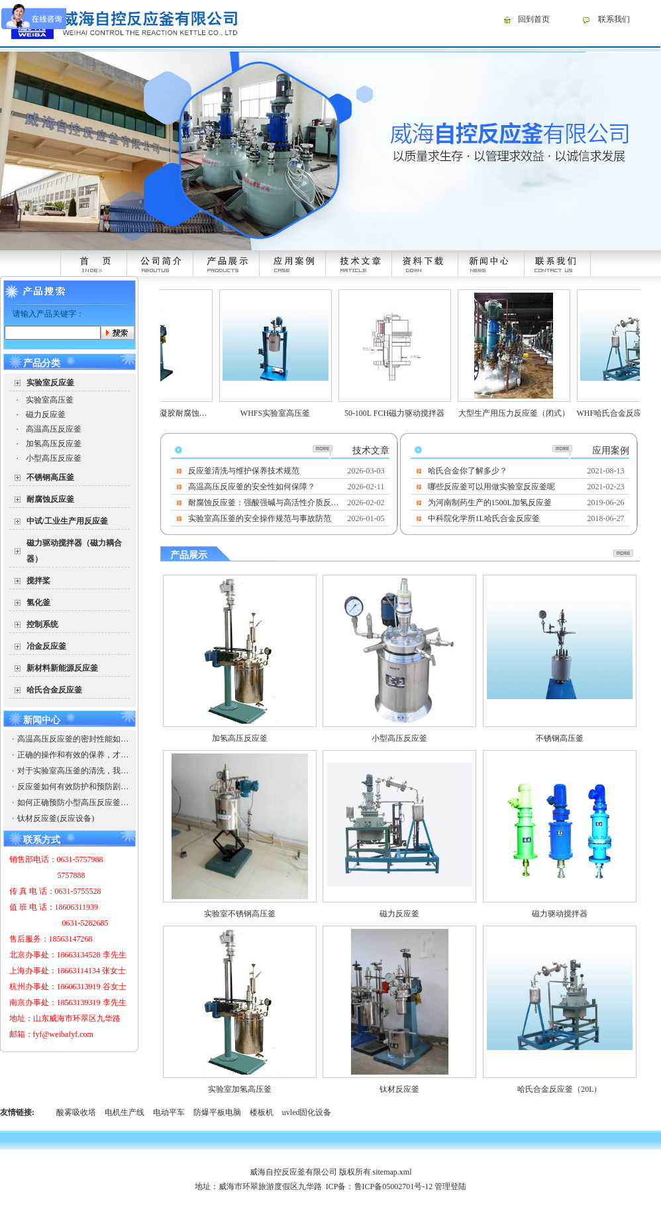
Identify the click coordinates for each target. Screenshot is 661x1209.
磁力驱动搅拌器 (559, 913)
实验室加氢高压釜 (240, 1089)
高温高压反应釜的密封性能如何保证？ (72, 739)
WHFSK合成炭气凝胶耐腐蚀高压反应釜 (175, 413)
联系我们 (614, 19)
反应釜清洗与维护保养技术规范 (243, 470)
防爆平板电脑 (217, 1112)
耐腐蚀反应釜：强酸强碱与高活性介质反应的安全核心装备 (264, 502)
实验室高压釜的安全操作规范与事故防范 (259, 518)
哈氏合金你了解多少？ (467, 470)
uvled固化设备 (307, 1112)
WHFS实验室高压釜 (281, 413)
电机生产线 (124, 1112)
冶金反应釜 (46, 646)
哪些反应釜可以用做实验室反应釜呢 (491, 486)
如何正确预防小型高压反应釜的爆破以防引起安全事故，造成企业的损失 (72, 802)
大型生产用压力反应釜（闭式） (520, 413)
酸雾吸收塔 (76, 1112)
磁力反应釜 (46, 414)
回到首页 (534, 19)
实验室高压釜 (50, 400)
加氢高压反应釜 (53, 443)
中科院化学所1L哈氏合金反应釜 (484, 518)
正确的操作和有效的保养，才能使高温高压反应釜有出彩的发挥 (72, 754)
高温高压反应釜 (53, 429)
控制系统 (42, 624)
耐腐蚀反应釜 (50, 499)
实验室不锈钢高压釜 (240, 913)
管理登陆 (450, 1186)
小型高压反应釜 (53, 458)
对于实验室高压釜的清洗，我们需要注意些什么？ (72, 770)
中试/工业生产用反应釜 (67, 521)
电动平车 (169, 1112)
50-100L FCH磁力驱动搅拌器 (400, 413)
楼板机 (262, 1112)
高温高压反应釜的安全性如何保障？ (251, 486)
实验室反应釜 (50, 382)
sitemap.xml (392, 1172)
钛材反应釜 (399, 1089)
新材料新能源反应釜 (62, 668)
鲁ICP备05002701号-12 (393, 1186)
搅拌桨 (38, 580)
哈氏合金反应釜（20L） (559, 1089)
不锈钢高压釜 (50, 477)
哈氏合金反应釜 (54, 690)
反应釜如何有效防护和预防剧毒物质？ (72, 786)
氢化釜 (38, 602)
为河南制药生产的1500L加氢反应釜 (490, 502)
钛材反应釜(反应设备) (55, 818)
